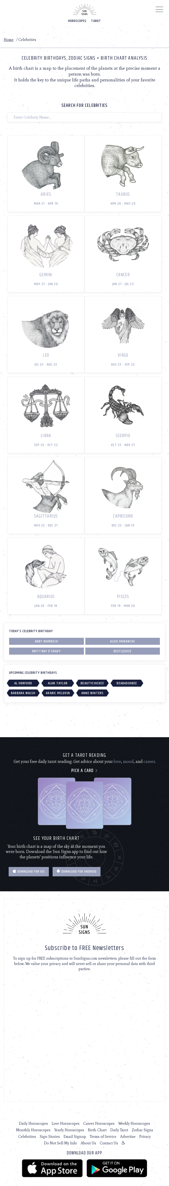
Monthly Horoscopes (33, 1130)
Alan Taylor (58, 683)
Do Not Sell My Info (60, 1143)
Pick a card (84, 770)
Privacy (145, 1136)
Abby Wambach (46, 641)
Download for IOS (29, 871)
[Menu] (159, 10)
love (117, 761)
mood (128, 761)
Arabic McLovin (58, 693)
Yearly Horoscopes (69, 1130)
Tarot (96, 21)
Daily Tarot (119, 1130)
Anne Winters (92, 693)
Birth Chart (97, 1130)
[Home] (84, 9)
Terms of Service (103, 1136)
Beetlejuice (122, 651)
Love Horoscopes (65, 1123)
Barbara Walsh (23, 693)
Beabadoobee (127, 683)
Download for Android (77, 871)
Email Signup (75, 1136)
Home (9, 39)
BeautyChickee (92, 683)
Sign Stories (50, 1136)
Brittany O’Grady (46, 651)
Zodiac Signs (142, 1130)
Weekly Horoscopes (134, 1123)
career (149, 761)
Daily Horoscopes (33, 1123)
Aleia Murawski (122, 641)
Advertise (128, 1136)
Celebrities (27, 1136)
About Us (88, 1143)
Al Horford (23, 683)
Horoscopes (77, 21)
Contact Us (109, 1143)
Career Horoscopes (99, 1123)
